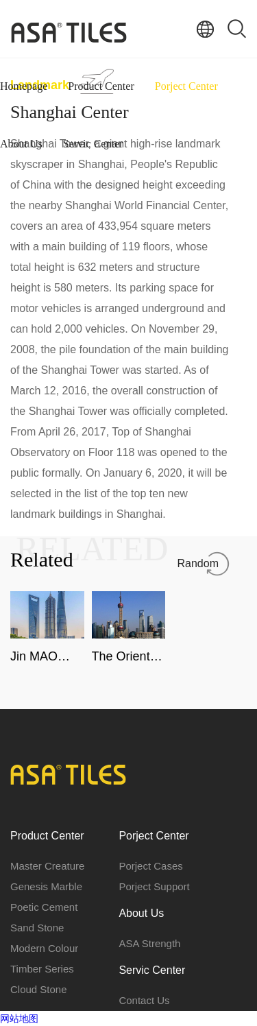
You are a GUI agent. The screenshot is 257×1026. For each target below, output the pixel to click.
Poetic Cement (43, 907)
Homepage (23, 86)
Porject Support (154, 886)
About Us (21, 144)
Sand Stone (37, 927)
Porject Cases (150, 866)
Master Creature (47, 866)
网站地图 (19, 1018)
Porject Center (186, 86)
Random (198, 563)
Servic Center (93, 144)
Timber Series (42, 969)
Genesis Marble (46, 886)
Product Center (101, 86)
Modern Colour (44, 948)
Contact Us (144, 1000)
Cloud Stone (38, 989)
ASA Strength (149, 943)
